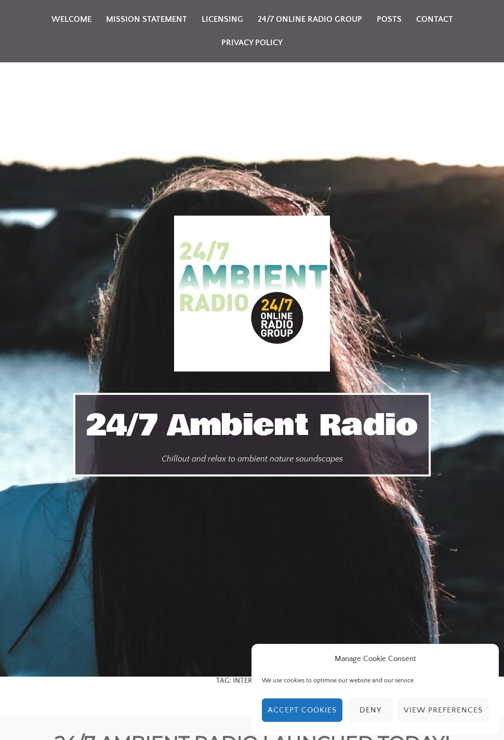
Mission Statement (146, 19)
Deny (370, 710)
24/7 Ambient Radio (252, 425)
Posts (389, 19)
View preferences (443, 710)
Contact (434, 19)
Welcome (71, 19)
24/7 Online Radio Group (310, 19)
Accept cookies (302, 710)
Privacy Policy (252, 42)
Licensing (222, 19)
